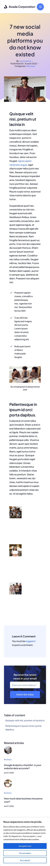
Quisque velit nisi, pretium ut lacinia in (25, 721)
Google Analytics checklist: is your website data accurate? (22, 767)
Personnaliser (25, 853)
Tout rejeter (25, 860)
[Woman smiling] (8, 781)
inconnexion (25, 61)
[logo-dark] (19, 5)
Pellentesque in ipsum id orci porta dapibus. (23, 728)
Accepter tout (25, 846)
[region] (25, 841)
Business (31, 66)
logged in (31, 641)
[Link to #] (40, 6)
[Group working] (8, 747)
